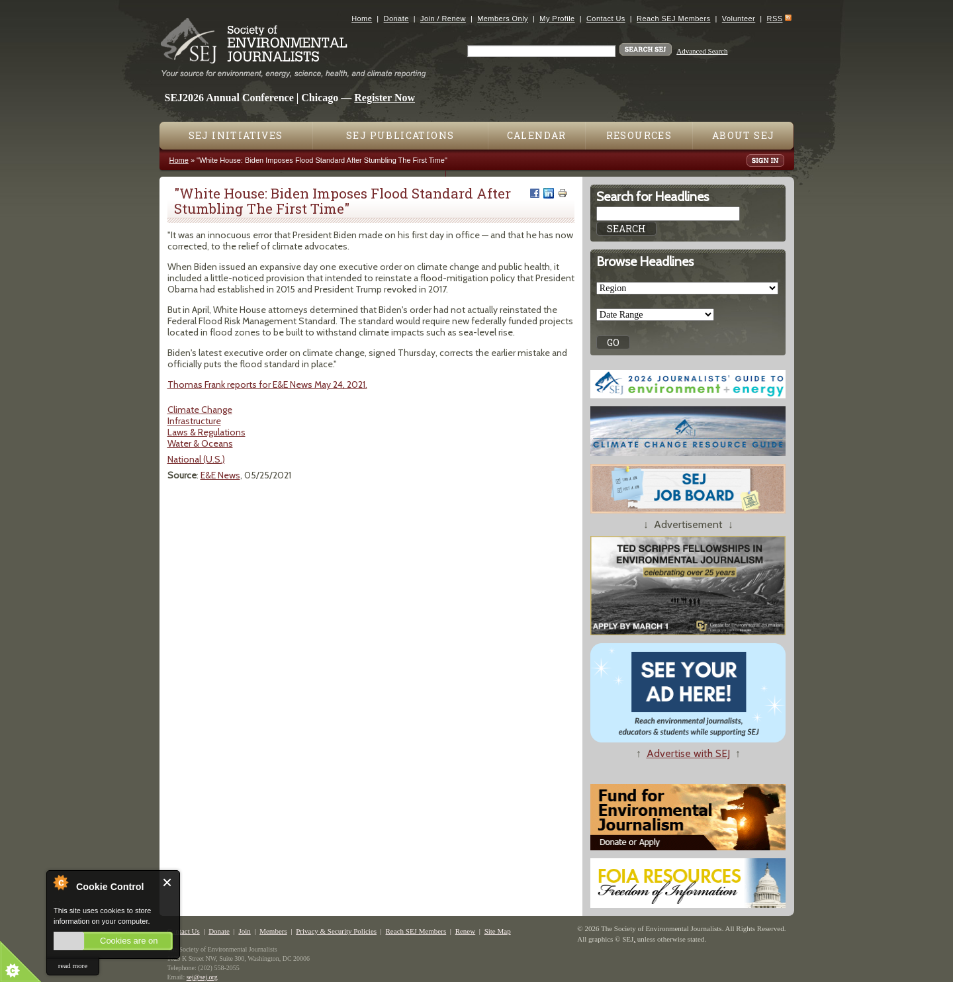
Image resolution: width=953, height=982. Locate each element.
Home (361, 18)
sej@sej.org (202, 977)
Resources (639, 135)
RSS (775, 18)
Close (167, 882)
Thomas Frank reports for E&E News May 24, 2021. (267, 384)
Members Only (502, 18)
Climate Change (199, 410)
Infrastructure (194, 421)
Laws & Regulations (206, 432)
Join (244, 931)
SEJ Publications (400, 135)
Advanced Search (701, 51)
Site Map (497, 931)
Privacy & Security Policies (336, 931)
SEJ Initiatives (236, 135)
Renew (465, 931)
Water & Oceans (200, 443)
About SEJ (743, 135)
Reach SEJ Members (673, 18)
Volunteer (738, 18)
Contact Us (605, 18)
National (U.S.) (196, 459)
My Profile (556, 18)
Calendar (537, 135)
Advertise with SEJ (688, 753)
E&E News (220, 475)
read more (72, 965)
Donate (396, 18)
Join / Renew (443, 18)
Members (273, 931)
